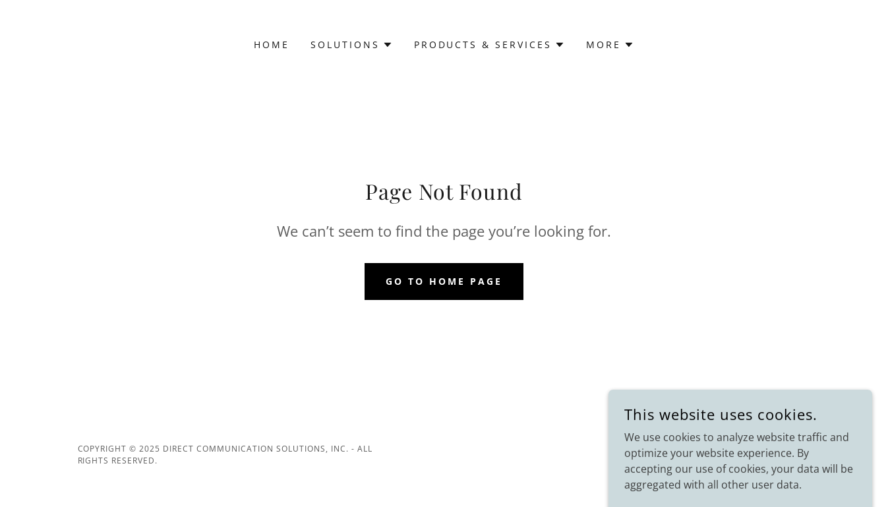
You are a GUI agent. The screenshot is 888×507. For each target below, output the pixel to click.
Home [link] (271, 44)
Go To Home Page (444, 281)
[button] (352, 45)
